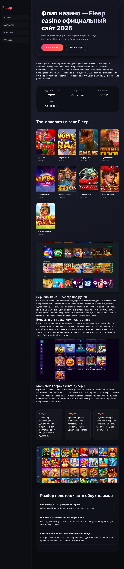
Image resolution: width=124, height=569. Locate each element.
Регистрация (76, 47)
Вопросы (8, 32)
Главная (8, 17)
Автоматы (9, 25)
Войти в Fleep (52, 47)
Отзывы (8, 40)
